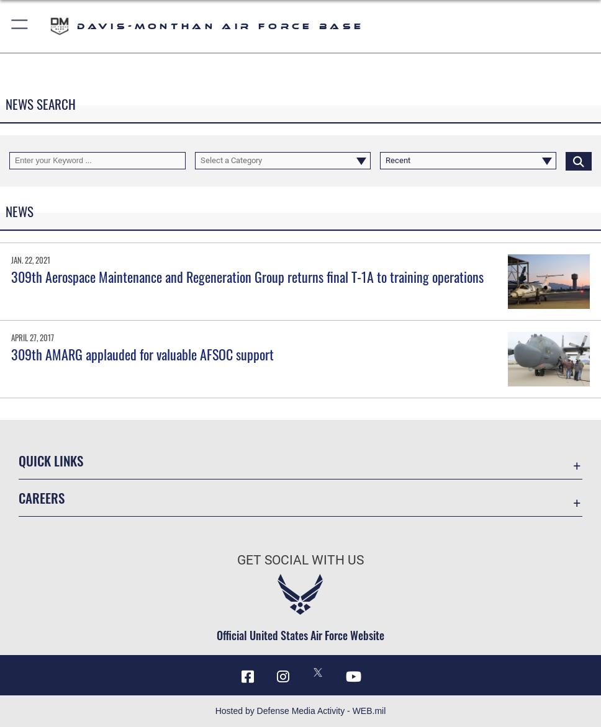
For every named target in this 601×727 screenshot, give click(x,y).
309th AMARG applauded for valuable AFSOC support (142, 354)
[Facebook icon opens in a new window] (247, 676)
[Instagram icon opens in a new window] (283, 676)
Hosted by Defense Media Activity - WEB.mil (300, 711)
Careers (42, 497)
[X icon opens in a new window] (318, 672)
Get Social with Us (300, 560)
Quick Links (51, 460)
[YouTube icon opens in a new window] (353, 676)
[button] (20, 26)
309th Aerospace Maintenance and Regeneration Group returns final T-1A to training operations (247, 277)
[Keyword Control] (97, 161)
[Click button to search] (579, 161)
